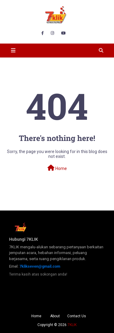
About (55, 316)
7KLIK (72, 325)
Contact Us (76, 316)
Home (57, 168)
